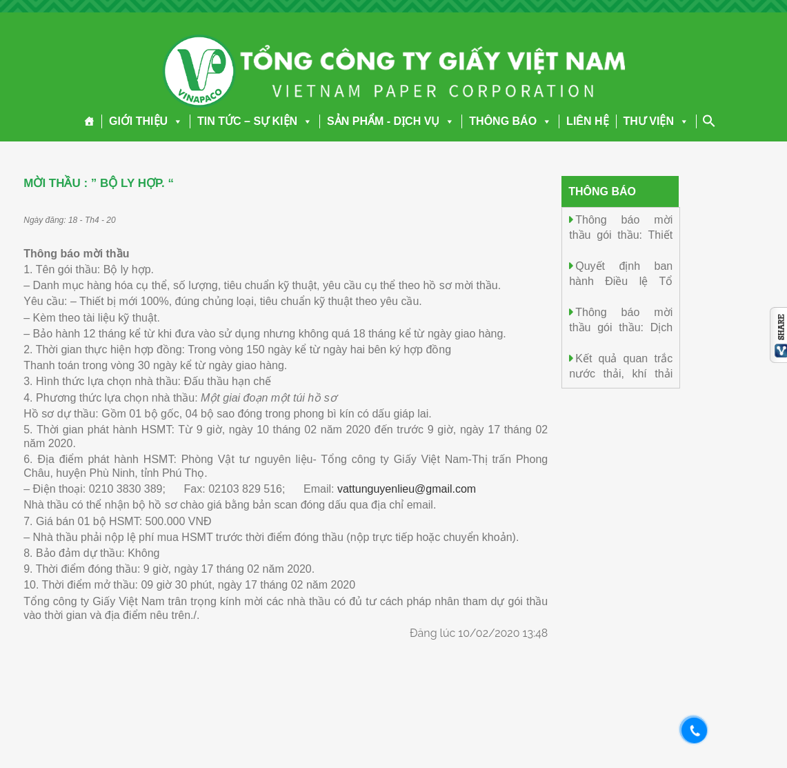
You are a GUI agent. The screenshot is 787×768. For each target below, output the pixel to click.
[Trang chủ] (89, 121)
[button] (175, 121)
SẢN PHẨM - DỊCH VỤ (391, 121)
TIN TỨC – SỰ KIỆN (254, 121)
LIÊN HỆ (587, 121)
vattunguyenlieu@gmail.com (406, 489)
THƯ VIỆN (656, 121)
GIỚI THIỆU (146, 121)
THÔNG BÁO (510, 121)
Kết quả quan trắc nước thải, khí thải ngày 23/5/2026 (621, 373)
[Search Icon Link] (709, 121)
